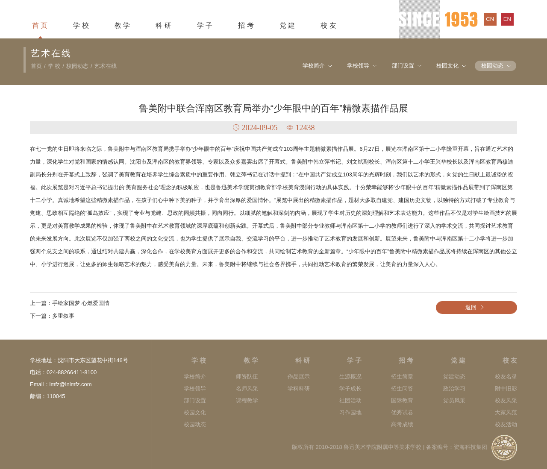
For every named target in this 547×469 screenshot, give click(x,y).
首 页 (39, 25)
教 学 (122, 25)
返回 (476, 307)
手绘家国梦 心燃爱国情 (80, 303)
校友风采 (506, 400)
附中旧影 (506, 388)
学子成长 (350, 388)
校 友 (328, 25)
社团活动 (350, 400)
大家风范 (506, 412)
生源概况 (350, 376)
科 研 (163, 25)
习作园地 (350, 412)
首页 (36, 66)
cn (490, 19)
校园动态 (77, 66)
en (507, 19)
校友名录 (506, 376)
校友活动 (506, 424)
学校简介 (314, 65)
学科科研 (299, 388)
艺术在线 (105, 66)
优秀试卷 (402, 412)
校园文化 (447, 65)
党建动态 (454, 376)
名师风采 (247, 388)
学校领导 (358, 65)
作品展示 (299, 376)
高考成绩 (402, 424)
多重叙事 (63, 316)
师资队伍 (247, 376)
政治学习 (454, 388)
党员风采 (454, 400)
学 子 (204, 25)
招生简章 (402, 376)
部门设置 (403, 65)
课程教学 (247, 400)
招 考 (245, 25)
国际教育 (402, 400)
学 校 (80, 25)
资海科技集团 (470, 447)
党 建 (287, 25)
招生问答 (402, 388)
